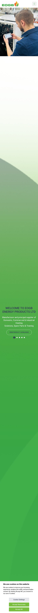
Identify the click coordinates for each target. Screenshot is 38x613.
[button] (14, 338)
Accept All (19, 609)
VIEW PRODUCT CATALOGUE (19, 332)
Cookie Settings (19, 600)
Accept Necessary (19, 604)
